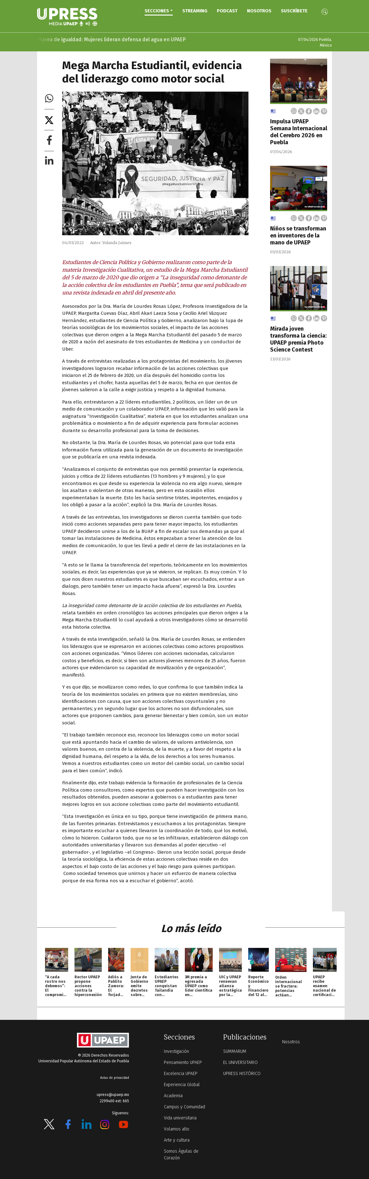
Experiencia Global (182, 1084)
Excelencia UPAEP (180, 1073)
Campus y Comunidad (184, 1107)
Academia (173, 1095)
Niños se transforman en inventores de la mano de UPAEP (298, 235)
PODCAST (227, 11)
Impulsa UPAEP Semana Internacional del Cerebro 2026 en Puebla (298, 132)
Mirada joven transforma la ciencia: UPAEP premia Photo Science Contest (298, 339)
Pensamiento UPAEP (183, 1062)
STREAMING (194, 11)
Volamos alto (176, 1129)
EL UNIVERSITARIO (240, 1062)
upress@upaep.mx (113, 1094)
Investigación (176, 1051)
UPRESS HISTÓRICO (242, 1073)
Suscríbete (294, 11)
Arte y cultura (177, 1140)
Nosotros (259, 11)
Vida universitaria (180, 1118)
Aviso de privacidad (114, 1078)
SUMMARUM (234, 1051)
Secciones (157, 11)
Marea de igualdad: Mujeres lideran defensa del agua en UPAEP (104, 39)
